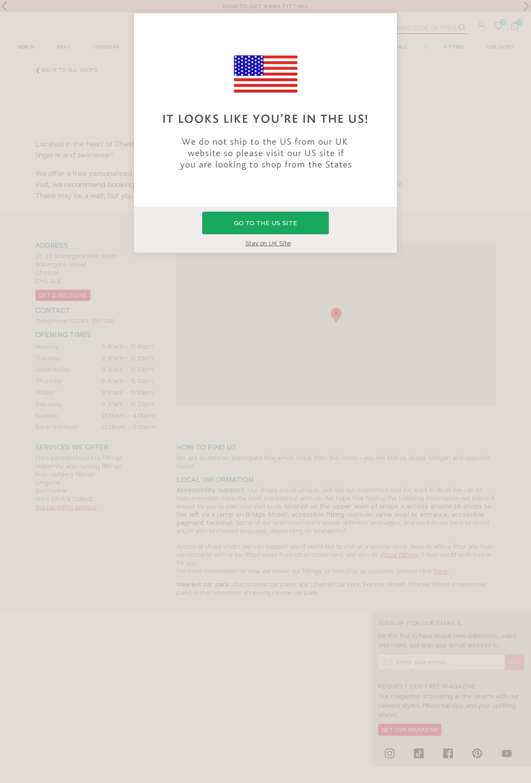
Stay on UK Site (268, 243)
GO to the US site (265, 223)
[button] (265, 391)
